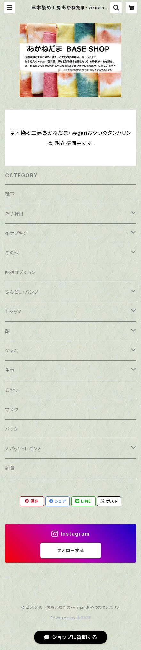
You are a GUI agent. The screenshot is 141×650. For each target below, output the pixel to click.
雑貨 (10, 468)
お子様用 (14, 213)
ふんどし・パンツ (21, 292)
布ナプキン (16, 233)
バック (11, 429)
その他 (12, 253)
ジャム (11, 350)
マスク (11, 409)
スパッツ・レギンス (23, 448)
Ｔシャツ (13, 311)
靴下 (10, 194)
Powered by (70, 617)
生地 (10, 370)
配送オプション (20, 272)
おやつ (11, 390)
